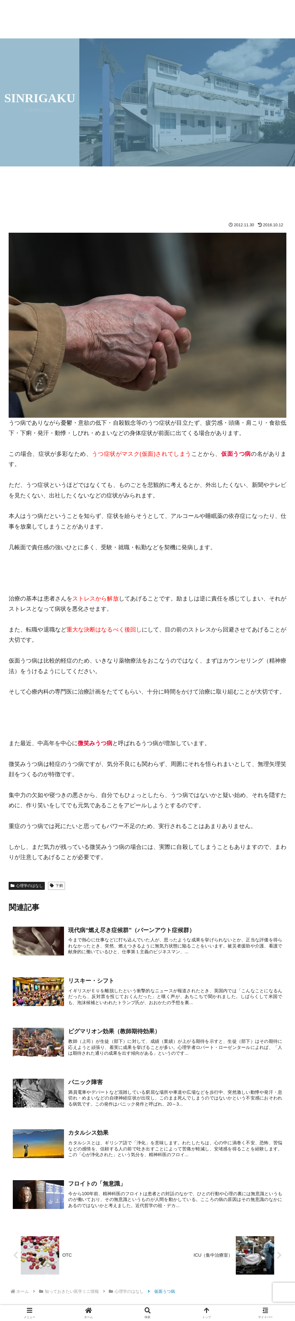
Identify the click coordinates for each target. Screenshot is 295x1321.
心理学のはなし (27, 885)
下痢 (56, 885)
